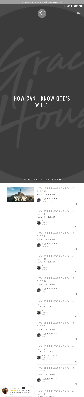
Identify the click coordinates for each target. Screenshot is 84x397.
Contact (67, 6)
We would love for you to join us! (42, 2)
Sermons (26, 179)
